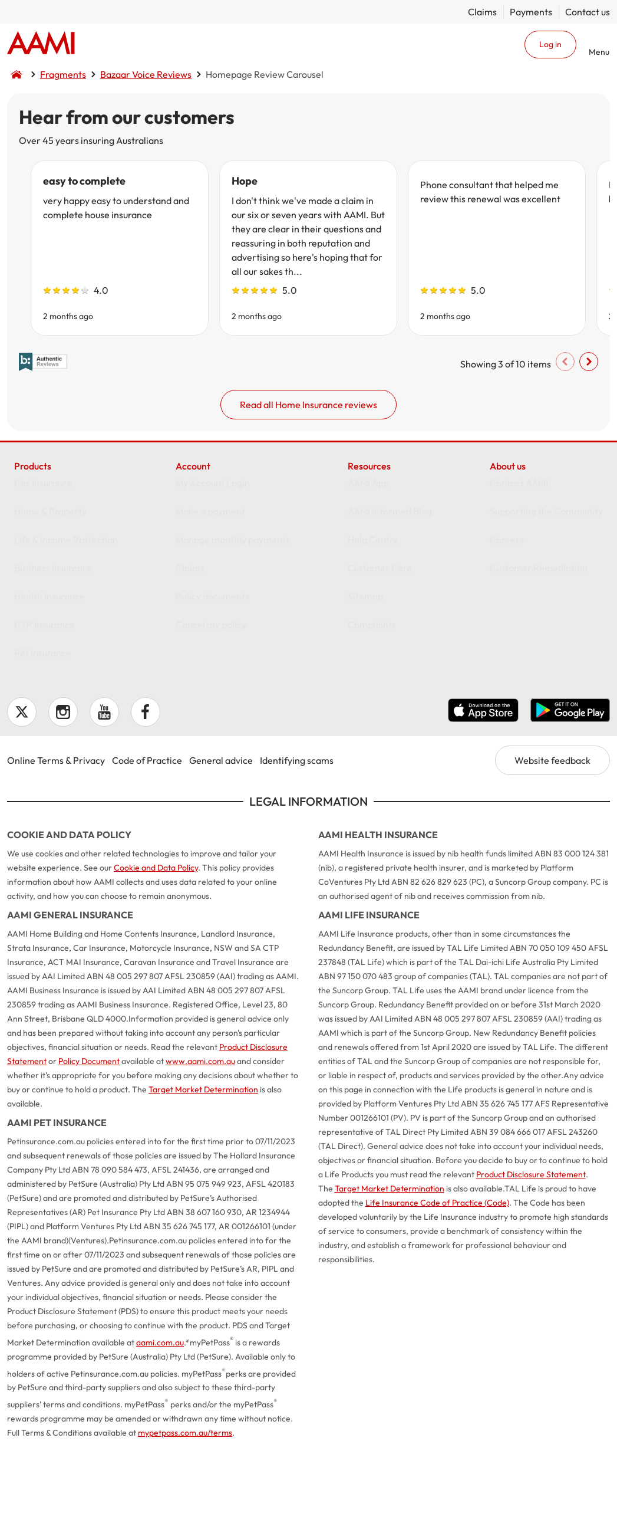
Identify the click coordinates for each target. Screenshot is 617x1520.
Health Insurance (49, 678)
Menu (599, 52)
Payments (531, 12)
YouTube (104, 782)
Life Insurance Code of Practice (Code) (437, 1273)
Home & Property (50, 593)
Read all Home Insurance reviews (308, 459)
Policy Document (89, 1132)
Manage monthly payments (233, 622)
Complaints (372, 707)
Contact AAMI (519, 565)
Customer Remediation (539, 650)
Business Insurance (53, 650)
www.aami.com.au (200, 1132)
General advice (221, 831)
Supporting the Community (546, 593)
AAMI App (368, 565)
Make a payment (210, 593)
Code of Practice (147, 831)
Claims (482, 12)
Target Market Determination (203, 1160)
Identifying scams (297, 831)
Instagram (63, 782)
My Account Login (213, 565)
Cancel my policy (211, 707)
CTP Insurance (44, 707)
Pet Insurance (42, 735)
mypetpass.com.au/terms (185, 1503)
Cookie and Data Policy (156, 938)
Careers (507, 622)
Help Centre (373, 622)
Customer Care (380, 650)
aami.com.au (160, 1413)
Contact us (587, 12)
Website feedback (552, 831)
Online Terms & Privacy (56, 831)
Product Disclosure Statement (531, 1245)
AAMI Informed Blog (390, 593)
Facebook (145, 782)
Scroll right (572, 415)
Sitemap (365, 678)
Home (41, 44)
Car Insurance (43, 565)
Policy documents (212, 678)
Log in (550, 44)
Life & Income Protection (66, 622)
